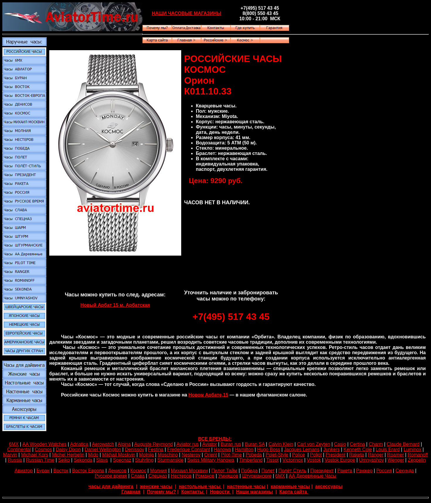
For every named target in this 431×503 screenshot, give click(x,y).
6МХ (14, 444)
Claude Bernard (403, 444)
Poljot (316, 454)
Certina (357, 444)
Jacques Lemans (301, 449)
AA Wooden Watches (44, 444)
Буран (43, 470)
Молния (158, 470)
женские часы (156, 486)
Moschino (168, 454)
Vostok (314, 460)
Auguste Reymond (153, 444)
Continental (19, 449)
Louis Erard (388, 449)
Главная (130, 491)
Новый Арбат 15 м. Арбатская (115, 305)
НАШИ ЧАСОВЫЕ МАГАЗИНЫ (186, 13)
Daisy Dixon (68, 449)
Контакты (193, 491)
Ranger (375, 454)
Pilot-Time (231, 454)
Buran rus (231, 444)
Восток (60, 470)
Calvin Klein (281, 444)
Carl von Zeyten (313, 444)
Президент (322, 470)
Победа (249, 470)
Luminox (412, 449)
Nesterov (190, 454)
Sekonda (83, 460)
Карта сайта (293, 491)
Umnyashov (371, 460)
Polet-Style (277, 454)
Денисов (117, 470)
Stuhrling (144, 460)
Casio (340, 444)
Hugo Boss (268, 449)
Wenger (396, 460)
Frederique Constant (188, 449)
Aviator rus (188, 444)
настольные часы (200, 486)
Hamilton (244, 449)
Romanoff (418, 454)
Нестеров (181, 475)
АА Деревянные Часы (312, 475)
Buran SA (255, 444)
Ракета (344, 470)
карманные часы (290, 486)
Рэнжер (364, 470)
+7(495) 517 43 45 (231, 316)
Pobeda (254, 454)
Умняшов (228, 475)
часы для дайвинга (111, 486)
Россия (383, 470)
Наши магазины (254, 491)
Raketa (356, 454)
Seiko (64, 460)
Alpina (124, 444)
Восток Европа (88, 470)
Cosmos (43, 449)
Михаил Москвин (189, 470)
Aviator (209, 444)
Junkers (331, 449)
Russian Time (40, 460)
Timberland (250, 460)
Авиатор (24, 470)
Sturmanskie (170, 460)
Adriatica (79, 444)
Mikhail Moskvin (118, 454)
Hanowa (222, 449)
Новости (220, 491)
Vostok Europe (340, 460)
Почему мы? (161, 491)
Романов (204, 475)
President (335, 454)
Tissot (272, 460)
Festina (155, 449)
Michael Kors (34, 454)
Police (298, 454)
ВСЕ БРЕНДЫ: (215, 438)
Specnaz (122, 460)
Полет (267, 470)
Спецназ (157, 475)
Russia (15, 460)
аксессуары (328, 486)
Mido (93, 454)
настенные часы (246, 486)
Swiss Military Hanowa (210, 460)
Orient (210, 454)
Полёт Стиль (293, 470)
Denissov (134, 449)
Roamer (395, 454)
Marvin (10, 454)
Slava (102, 460)
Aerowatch (103, 444)
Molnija (146, 454)
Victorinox (292, 460)
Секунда (405, 470)
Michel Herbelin (68, 454)
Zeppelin (417, 460)
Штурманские (256, 475)
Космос (138, 470)
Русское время (111, 475)
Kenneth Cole (358, 449)
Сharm (376, 444)
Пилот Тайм (224, 470)
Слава (138, 475)
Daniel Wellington (103, 449)
